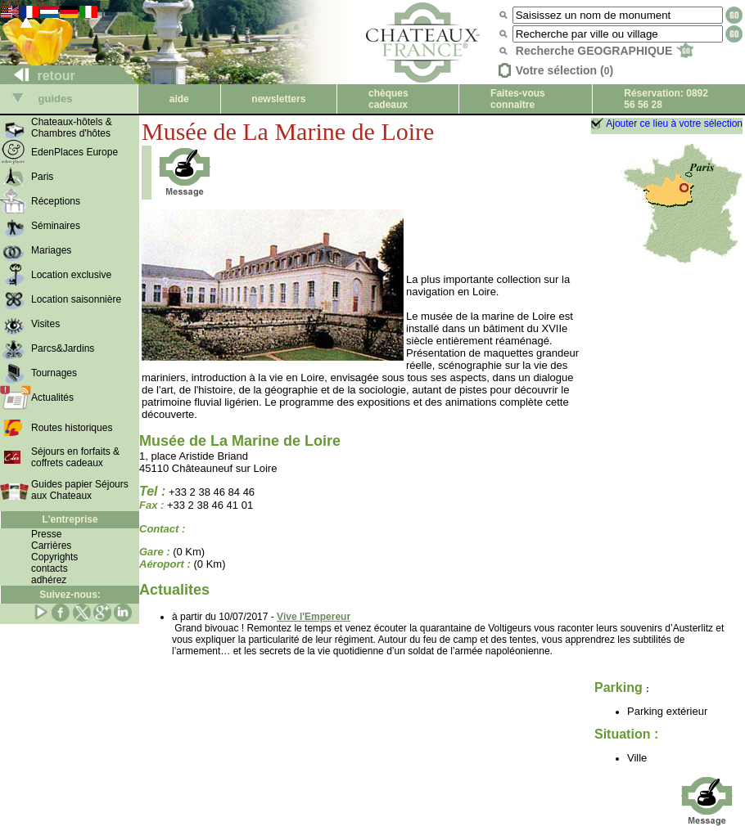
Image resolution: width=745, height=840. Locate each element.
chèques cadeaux (388, 99)
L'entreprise (69, 519)
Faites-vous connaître (517, 99)
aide (179, 99)
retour (38, 76)
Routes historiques (71, 427)
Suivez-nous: (70, 594)
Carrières (51, 545)
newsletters (278, 99)
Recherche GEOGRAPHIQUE (604, 50)
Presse (46, 534)
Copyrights (54, 557)
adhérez (48, 580)
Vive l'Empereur (313, 616)
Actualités (52, 397)
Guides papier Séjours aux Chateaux (80, 489)
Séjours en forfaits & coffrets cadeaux (75, 457)
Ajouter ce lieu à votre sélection (674, 123)
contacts (49, 568)
